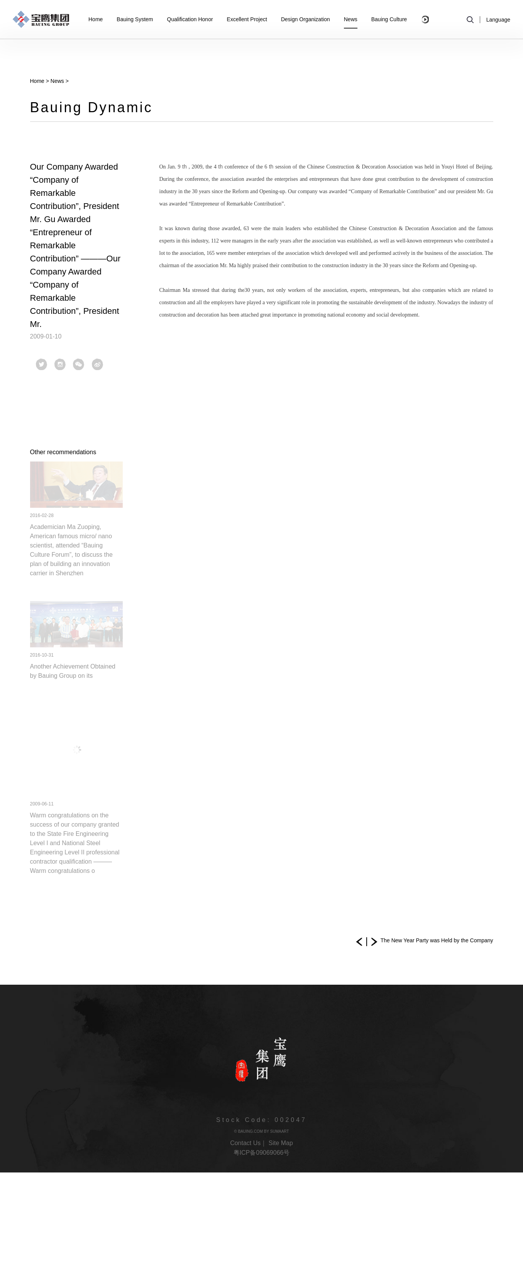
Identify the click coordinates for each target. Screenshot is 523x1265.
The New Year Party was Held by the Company (437, 940)
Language (498, 20)
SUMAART (279, 1131)
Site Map (281, 1143)
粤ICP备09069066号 (262, 1152)
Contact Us (245, 1143)
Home (37, 81)
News (57, 81)
